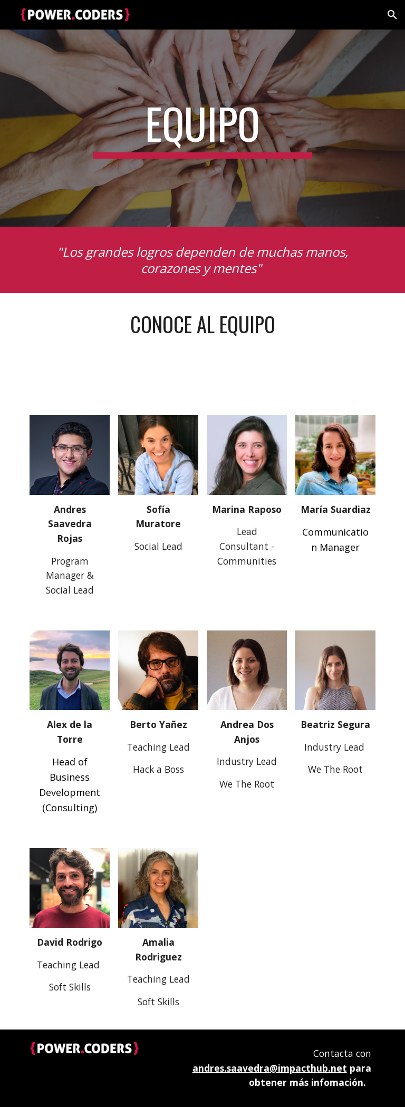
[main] (202, 128)
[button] (392, 14)
